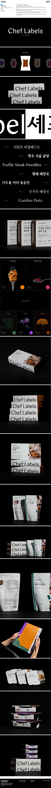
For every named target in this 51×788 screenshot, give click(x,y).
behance (32, 781)
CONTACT (46, 786)
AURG (3, 1)
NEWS (3, 786)
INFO (48, 1)
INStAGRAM (32, 781)
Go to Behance (3, 10)
